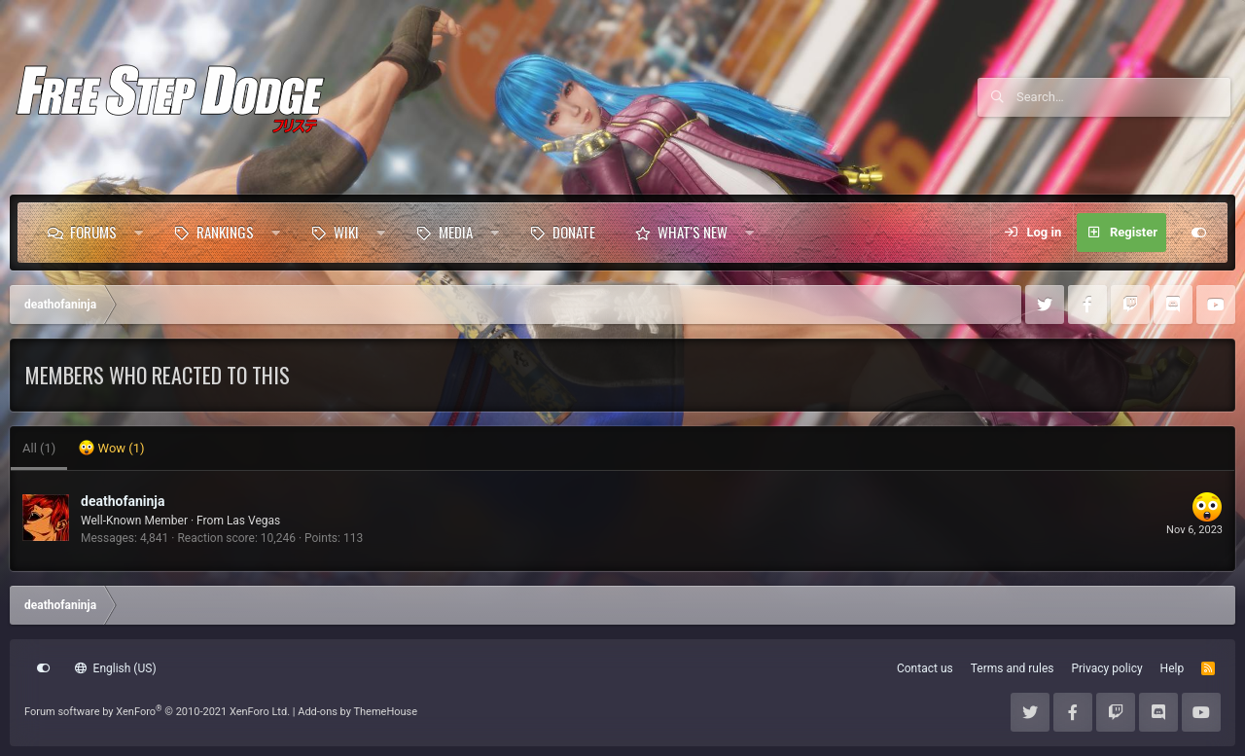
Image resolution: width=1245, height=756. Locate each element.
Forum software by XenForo (157, 711)
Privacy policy (1106, 668)
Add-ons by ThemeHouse (357, 711)
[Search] (1123, 97)
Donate (573, 231)
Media (456, 231)
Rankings (225, 231)
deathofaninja (122, 501)
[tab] (111, 448)
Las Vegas (253, 520)
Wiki (346, 231)
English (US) (116, 668)
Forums (93, 231)
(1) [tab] (38, 448)
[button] (139, 232)
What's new (693, 231)
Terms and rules (1012, 668)
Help (1172, 668)
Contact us (925, 668)
